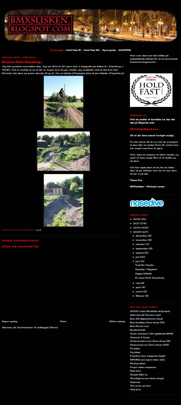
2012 (137, 219)
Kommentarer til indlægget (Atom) (37, 327)
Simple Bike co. (139, 374)
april (139, 287)
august (140, 252)
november (142, 240)
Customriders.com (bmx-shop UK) (150, 341)
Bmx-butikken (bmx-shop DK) (147, 322)
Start (63, 321)
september (142, 248)
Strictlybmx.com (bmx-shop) (147, 378)
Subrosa (135, 382)
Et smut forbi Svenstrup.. (22, 62)
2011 (136, 223)
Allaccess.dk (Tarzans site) (145, 315)
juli (138, 257)
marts (139, 291)
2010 (137, 227)
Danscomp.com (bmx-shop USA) (149, 344)
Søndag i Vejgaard (146, 269)
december (142, 235)
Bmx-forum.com (139, 326)
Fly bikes (135, 352)
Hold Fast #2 (91, 50)
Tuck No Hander (144, 265)
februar (140, 295)
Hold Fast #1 (73, 50)
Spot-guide (109, 50)
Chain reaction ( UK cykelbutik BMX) (151, 333)
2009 (138, 232)
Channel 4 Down (140, 337)
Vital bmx (135, 389)
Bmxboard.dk (137, 330)
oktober (141, 244)
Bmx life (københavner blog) (146, 318)
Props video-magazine (143, 367)
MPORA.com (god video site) (147, 359)
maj (138, 283)
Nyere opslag (9, 321)
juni (138, 261)
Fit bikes (135, 348)
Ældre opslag (117, 321)
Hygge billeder (143, 273)
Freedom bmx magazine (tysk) (147, 356)
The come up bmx (140, 385)
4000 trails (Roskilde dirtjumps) (150, 311)
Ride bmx (135, 370)
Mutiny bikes (137, 363)
